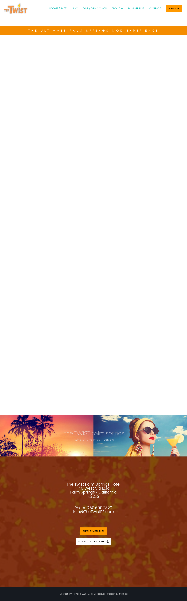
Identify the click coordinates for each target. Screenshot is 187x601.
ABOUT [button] (116, 8)
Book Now (174, 8)
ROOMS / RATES (58, 8)
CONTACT (155, 8)
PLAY (75, 8)
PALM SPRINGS (136, 8)
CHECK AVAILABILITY (93, 531)
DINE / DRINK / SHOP (95, 8)
